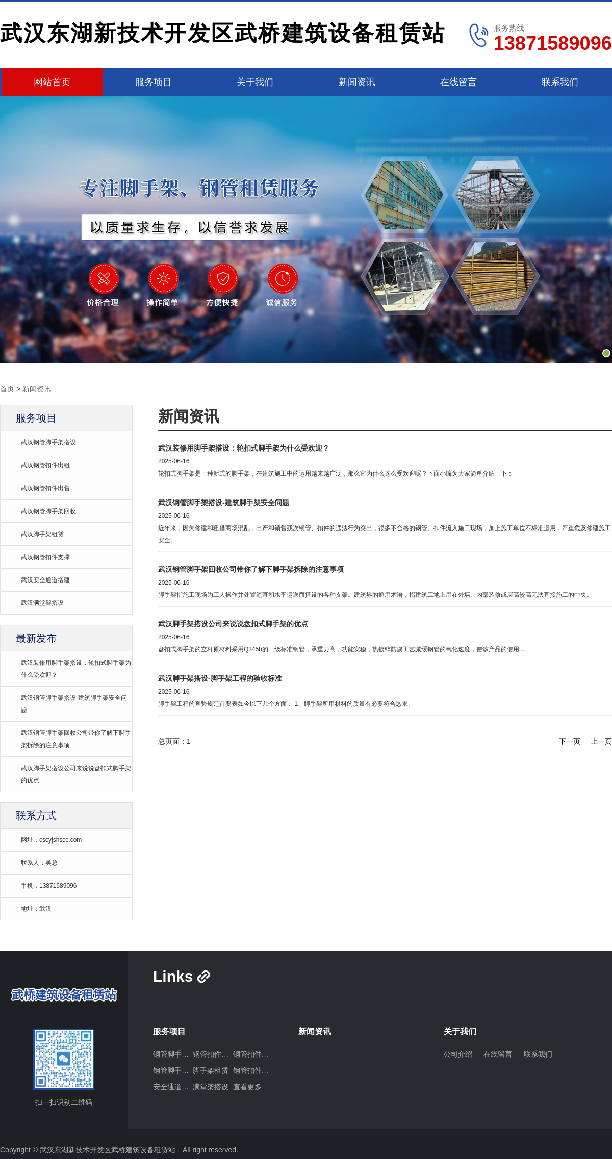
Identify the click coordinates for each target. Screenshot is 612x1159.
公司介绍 (458, 1054)
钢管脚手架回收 (173, 1070)
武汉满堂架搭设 (42, 603)
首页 (7, 389)
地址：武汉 (36, 908)
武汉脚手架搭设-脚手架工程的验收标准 (220, 678)
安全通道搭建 (173, 1087)
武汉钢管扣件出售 (45, 488)
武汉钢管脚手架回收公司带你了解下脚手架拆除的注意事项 (251, 569)
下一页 (569, 741)
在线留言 (458, 82)
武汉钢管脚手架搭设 (48, 442)
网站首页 (52, 82)
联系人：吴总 (39, 862)
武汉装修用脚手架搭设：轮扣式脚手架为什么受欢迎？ (243, 448)
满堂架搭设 (210, 1087)
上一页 (601, 741)
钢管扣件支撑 (253, 1070)
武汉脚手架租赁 (42, 534)
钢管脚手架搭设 (173, 1054)
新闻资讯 (357, 82)
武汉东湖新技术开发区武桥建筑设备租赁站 (223, 33)
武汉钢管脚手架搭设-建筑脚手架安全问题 (223, 502)
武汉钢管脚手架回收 (48, 511)
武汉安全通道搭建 (45, 580)
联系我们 (560, 82)
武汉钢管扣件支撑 (45, 557)
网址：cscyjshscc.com (51, 840)
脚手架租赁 (210, 1070)
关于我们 (255, 82)
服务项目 (153, 82)
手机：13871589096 (48, 885)
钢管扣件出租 (213, 1054)
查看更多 (247, 1087)
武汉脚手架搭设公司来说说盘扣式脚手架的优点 (233, 624)
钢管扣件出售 (253, 1054)
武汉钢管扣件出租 (45, 465)
